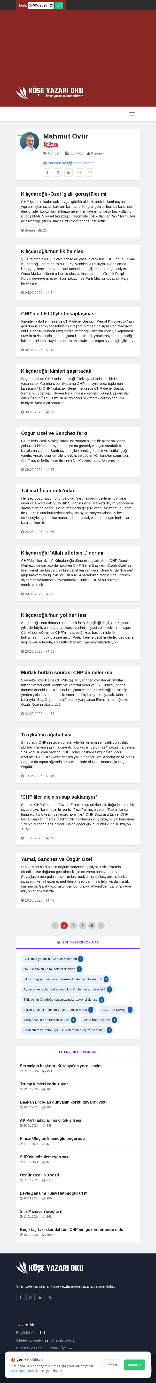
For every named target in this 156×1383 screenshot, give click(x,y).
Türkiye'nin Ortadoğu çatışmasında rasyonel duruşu (63, 1000)
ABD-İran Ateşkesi (100, 1020)
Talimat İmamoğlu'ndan (48, 490)
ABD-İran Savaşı (117, 1010)
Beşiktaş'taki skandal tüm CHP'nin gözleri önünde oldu (71, 1230)
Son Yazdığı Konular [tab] (78, 942)
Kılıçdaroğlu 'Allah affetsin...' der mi (62, 553)
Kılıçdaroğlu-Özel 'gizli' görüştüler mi (63, 194)
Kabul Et (134, 1365)
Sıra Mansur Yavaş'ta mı (42, 1211)
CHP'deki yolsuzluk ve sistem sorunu (53, 959)
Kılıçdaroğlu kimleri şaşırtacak (56, 371)
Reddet (112, 1365)
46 (92, 925)
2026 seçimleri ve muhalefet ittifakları (52, 969)
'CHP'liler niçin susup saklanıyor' (59, 797)
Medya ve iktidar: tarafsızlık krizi (49, 1020)
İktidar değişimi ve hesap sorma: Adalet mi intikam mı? (66, 979)
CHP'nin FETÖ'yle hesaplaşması (58, 313)
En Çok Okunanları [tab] (78, 1052)
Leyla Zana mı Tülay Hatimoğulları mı (54, 1193)
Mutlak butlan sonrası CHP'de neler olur (67, 672)
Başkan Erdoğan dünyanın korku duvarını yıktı (63, 1102)
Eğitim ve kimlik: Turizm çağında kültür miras (58, 1010)
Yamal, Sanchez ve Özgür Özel (56, 859)
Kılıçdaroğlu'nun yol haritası (53, 615)
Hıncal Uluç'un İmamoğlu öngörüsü (52, 1138)
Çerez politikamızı (24, 1370)
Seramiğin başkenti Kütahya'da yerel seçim (60, 1066)
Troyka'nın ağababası (46, 734)
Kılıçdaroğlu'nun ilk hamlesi (53, 251)
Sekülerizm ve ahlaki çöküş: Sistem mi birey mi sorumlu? (67, 1030)
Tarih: (22, 5)
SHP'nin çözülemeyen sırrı (45, 1157)
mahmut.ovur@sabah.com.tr (71, 163)
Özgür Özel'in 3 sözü (39, 1175)
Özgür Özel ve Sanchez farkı (54, 433)
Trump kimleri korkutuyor (44, 1084)
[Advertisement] (78, 50)
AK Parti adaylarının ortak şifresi (50, 1120)
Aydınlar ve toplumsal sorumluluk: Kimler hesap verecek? (67, 989)
